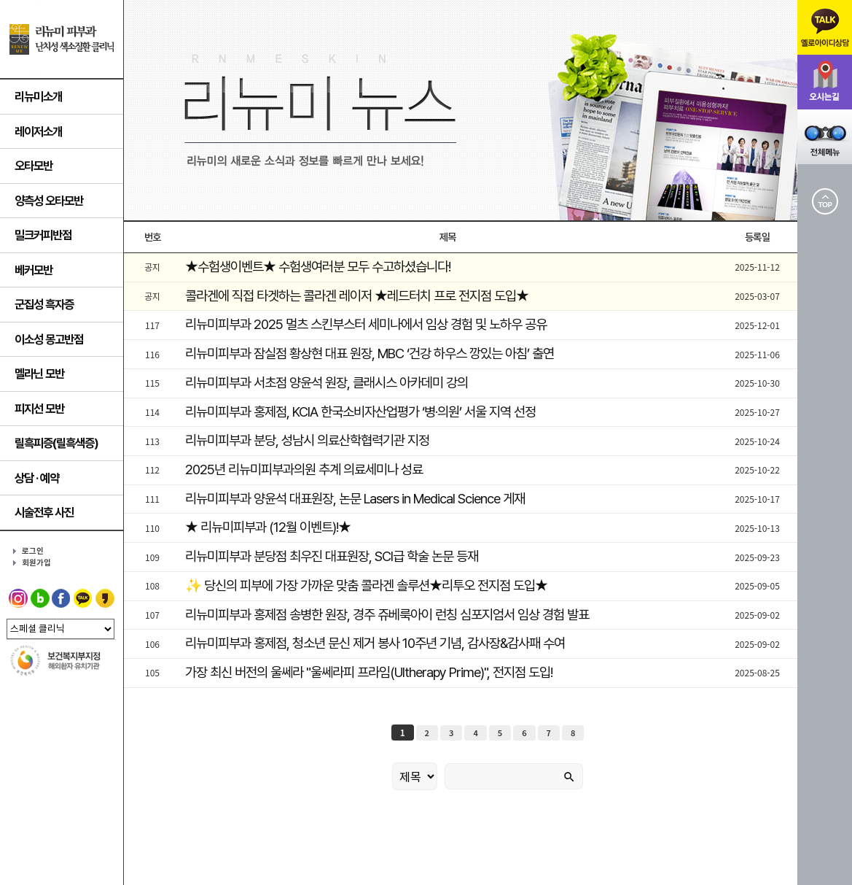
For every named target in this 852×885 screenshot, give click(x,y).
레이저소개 (38, 131)
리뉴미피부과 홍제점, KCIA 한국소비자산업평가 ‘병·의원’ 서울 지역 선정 (360, 411)
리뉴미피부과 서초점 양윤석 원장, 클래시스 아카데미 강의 (326, 382)
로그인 (33, 551)
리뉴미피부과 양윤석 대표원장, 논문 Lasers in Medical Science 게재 (355, 498)
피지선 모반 (39, 408)
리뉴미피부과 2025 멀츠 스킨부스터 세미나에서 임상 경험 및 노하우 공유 (366, 324)
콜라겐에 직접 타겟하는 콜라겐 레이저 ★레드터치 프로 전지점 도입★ (356, 295)
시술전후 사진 (44, 512)
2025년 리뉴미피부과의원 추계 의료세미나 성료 (304, 469)
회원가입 (36, 563)
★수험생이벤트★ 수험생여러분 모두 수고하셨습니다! (317, 266)
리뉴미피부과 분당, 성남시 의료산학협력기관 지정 (307, 440)
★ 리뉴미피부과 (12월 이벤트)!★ (268, 527)
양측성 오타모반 (49, 200)
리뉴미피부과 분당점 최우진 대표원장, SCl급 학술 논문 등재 (331, 556)
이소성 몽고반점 (49, 339)
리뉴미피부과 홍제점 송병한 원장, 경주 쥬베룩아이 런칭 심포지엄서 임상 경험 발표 (387, 614)
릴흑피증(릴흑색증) (56, 443)
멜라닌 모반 (39, 373)
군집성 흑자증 (44, 304)
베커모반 (33, 270)
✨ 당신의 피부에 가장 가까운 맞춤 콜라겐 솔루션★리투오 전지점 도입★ (366, 585)
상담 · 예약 (37, 478)
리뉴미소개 (38, 96)
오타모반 (33, 165)
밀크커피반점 (43, 235)
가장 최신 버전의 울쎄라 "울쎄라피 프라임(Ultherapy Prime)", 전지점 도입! (368, 672)
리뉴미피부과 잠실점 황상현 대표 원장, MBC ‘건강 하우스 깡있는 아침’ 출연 (369, 353)
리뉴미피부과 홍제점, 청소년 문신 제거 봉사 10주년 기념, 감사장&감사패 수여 (375, 643)
